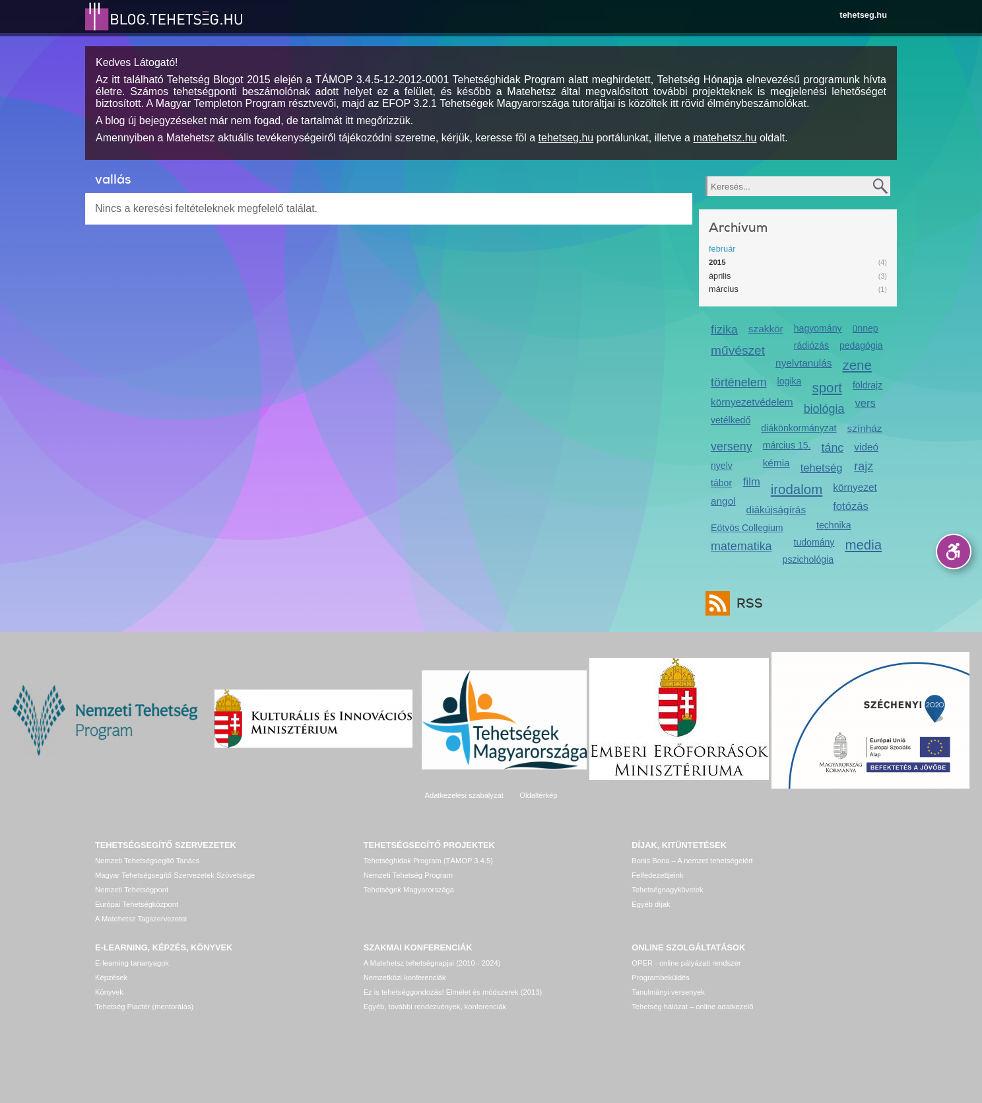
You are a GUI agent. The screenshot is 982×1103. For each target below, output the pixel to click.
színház (864, 428)
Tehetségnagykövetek (667, 890)
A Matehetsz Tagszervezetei (141, 919)
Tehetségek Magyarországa (409, 890)
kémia (776, 462)
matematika (741, 546)
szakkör (765, 328)
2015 (717, 262)
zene (857, 365)
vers (865, 403)
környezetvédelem (752, 402)
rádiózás (811, 345)
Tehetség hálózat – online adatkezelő (692, 1007)
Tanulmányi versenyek (668, 992)
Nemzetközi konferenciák (405, 977)
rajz (863, 466)
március (723, 289)
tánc (832, 447)
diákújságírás (776, 509)
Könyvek (109, 992)
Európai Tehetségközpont (136, 904)
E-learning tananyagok (132, 963)
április (720, 276)
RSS (746, 603)
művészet (738, 350)
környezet (855, 487)
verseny (731, 446)
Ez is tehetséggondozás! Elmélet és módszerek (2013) (453, 992)
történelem (739, 382)
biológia (824, 408)
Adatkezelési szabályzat (463, 795)
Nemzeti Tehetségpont (131, 890)
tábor (721, 483)
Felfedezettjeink (657, 875)
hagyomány (818, 328)
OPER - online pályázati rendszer (686, 963)
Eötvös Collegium (747, 527)
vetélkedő (730, 420)
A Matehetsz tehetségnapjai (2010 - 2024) (432, 963)
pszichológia (808, 559)
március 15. (787, 445)
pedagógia (861, 345)
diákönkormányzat (798, 428)
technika (833, 525)
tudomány (814, 542)
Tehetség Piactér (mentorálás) (144, 1007)
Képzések (111, 977)
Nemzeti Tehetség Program (408, 875)
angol (723, 501)
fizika (724, 329)
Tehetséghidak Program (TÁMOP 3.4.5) (428, 861)
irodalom (797, 489)
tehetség (822, 468)
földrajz (867, 385)
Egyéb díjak (651, 904)
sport (827, 387)
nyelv (722, 465)
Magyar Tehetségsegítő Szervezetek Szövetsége (175, 875)
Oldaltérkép (538, 795)
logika (789, 381)
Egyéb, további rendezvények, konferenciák (435, 1007)
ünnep (865, 328)
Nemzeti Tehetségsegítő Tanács (147, 861)
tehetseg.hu (863, 15)
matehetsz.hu (724, 137)
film (751, 482)
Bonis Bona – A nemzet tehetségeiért (692, 861)
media (863, 544)
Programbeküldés (661, 977)
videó (866, 446)
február (722, 249)
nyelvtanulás (803, 363)
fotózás (850, 506)
